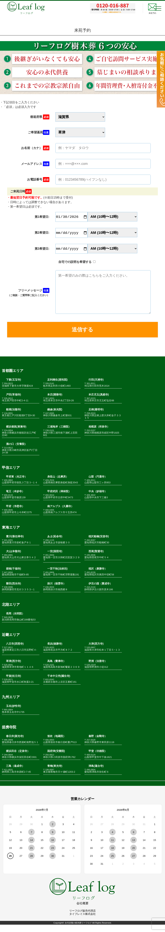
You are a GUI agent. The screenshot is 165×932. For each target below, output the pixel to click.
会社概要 (82, 910)
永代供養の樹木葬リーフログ (78, 930)
